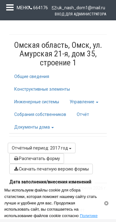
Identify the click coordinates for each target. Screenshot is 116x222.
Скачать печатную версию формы (51, 170)
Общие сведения (31, 77)
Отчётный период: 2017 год (41, 149)
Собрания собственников (40, 115)
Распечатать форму (36, 159)
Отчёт (83, 115)
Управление (84, 103)
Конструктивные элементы (42, 90)
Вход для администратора (80, 14)
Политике (88, 215)
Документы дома (34, 128)
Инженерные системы (36, 103)
